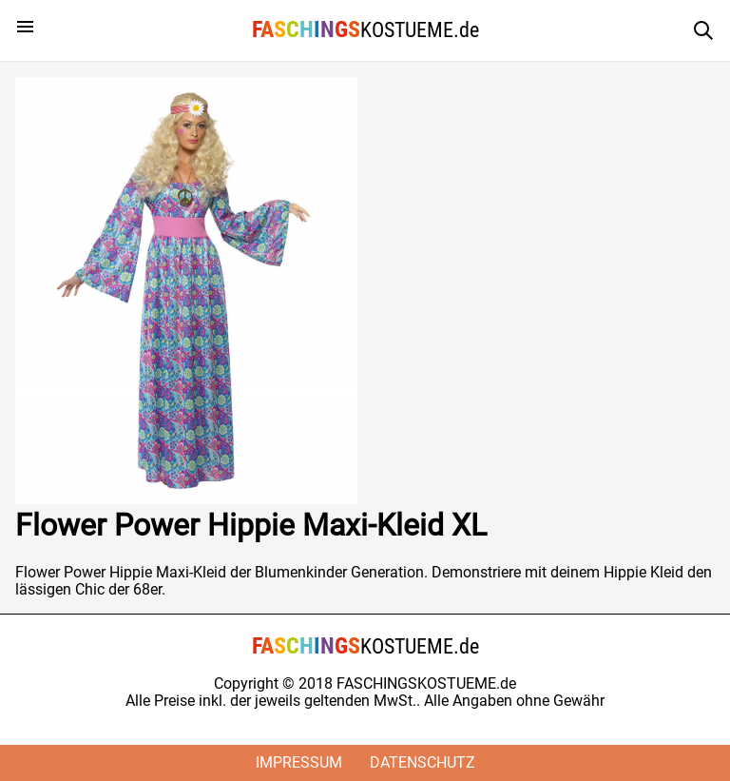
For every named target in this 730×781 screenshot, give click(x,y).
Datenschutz (422, 762)
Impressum (299, 762)
